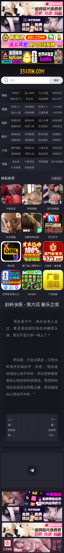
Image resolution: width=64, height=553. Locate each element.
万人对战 (43, 93)
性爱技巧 (57, 153)
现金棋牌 (43, 98)
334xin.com (32, 71)
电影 (4, 123)
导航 (4, 164)
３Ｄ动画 (57, 106)
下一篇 (51, 428)
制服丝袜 (16, 126)
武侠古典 (57, 147)
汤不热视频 (57, 161)
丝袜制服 (29, 112)
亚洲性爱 (16, 120)
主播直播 (43, 112)
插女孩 (15, 161)
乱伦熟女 (43, 126)
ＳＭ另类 (57, 112)
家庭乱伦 (29, 147)
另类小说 (29, 153)
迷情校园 (16, 153)
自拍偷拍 (29, 106)
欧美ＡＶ (43, 106)
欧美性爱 (57, 120)
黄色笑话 (43, 153)
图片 (4, 136)
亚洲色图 (29, 134)
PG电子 (16, 93)
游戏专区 (57, 93)
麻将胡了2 (15, 98)
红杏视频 (16, 167)
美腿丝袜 (16, 140)
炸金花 (29, 98)
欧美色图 (43, 134)
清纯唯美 (29, 140)
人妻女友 (43, 147)
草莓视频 (43, 161)
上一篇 (12, 428)
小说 (4, 150)
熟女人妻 (16, 112)
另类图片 (57, 140)
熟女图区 (43, 140)
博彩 (4, 95)
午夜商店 (29, 161)
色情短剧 (29, 167)
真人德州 (29, 93)
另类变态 (57, 126)
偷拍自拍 (29, 120)
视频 (4, 109)
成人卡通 (43, 120)
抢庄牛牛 (57, 98)
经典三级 (29, 126)
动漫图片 (57, 134)
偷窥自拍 (16, 134)
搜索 (56, 80)
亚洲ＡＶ (16, 106)
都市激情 (16, 147)
